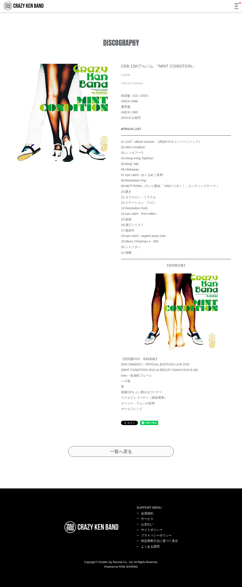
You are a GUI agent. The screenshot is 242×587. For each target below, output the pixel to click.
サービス (147, 519)
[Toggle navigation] (237, 6)
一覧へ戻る (121, 451)
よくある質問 (150, 546)
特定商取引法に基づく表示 (159, 541)
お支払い (147, 524)
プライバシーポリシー (156, 535)
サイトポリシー (152, 530)
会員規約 (147, 513)
